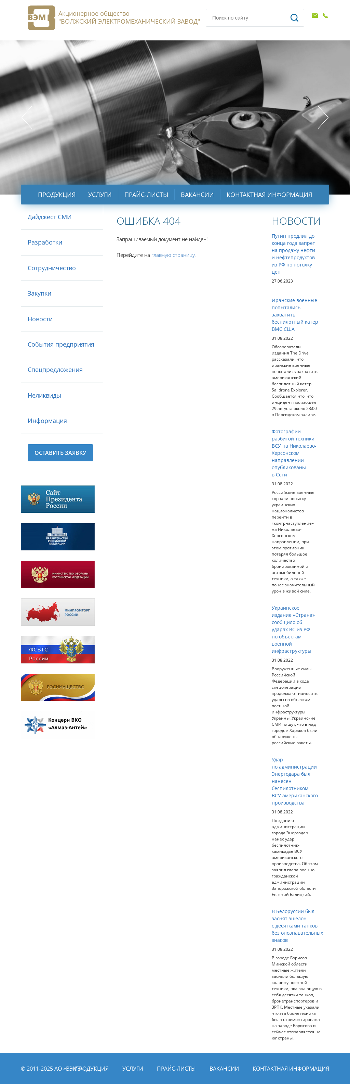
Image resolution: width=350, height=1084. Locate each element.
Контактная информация (269, 194)
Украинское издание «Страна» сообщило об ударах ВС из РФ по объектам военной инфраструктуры (293, 629)
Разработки (45, 242)
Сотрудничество (52, 268)
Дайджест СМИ (50, 217)
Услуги (100, 194)
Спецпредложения (55, 369)
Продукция (57, 194)
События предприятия (61, 344)
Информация (47, 420)
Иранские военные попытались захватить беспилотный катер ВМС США (295, 314)
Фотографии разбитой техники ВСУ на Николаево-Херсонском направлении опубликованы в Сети (294, 453)
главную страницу (172, 254)
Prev (27, 117)
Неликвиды (44, 395)
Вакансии (197, 194)
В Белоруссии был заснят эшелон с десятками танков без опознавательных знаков (297, 925)
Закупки (39, 293)
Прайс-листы (146, 194)
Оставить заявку (60, 453)
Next (323, 117)
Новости (40, 319)
